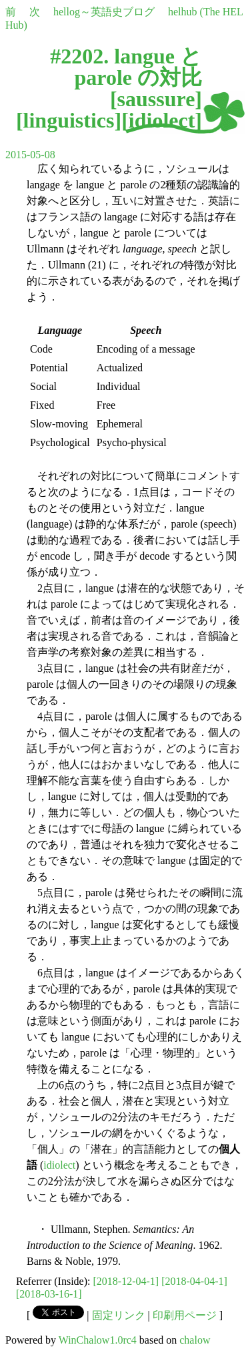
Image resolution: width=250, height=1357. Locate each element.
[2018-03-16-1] (49, 1294)
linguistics (69, 120)
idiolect (162, 120)
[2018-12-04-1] (126, 1281)
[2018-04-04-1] (194, 1281)
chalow (194, 1340)
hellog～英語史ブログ (104, 11)
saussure (156, 99)
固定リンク (118, 1315)
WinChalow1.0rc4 (98, 1340)
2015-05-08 (30, 154)
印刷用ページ (185, 1315)
